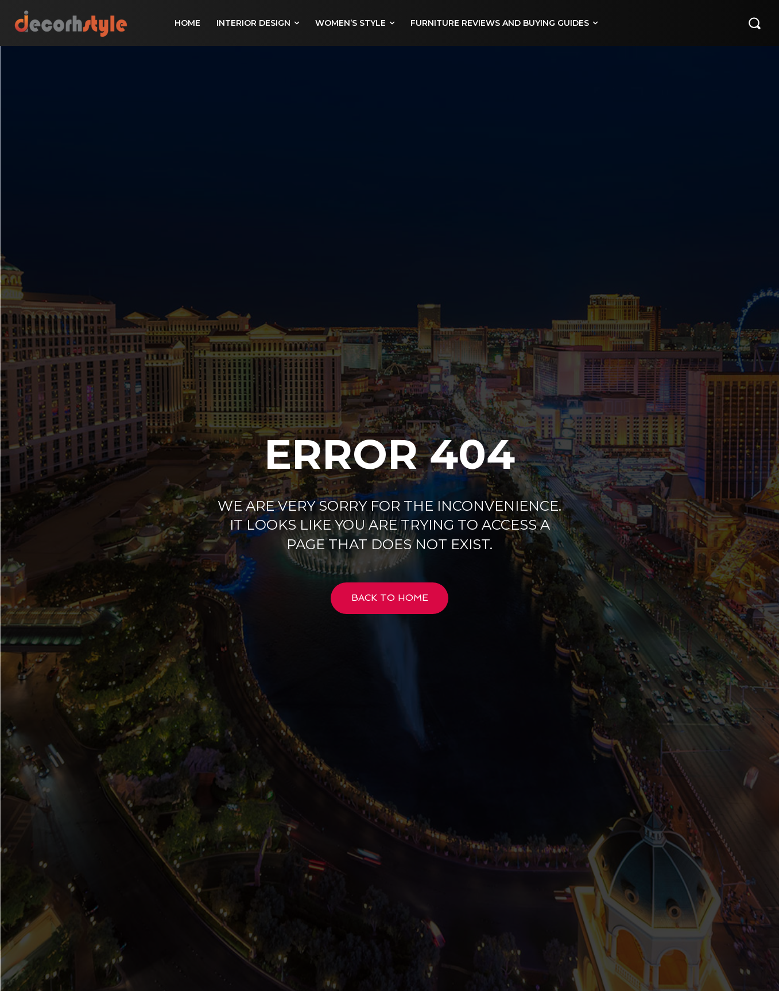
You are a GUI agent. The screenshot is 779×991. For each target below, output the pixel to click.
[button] (754, 23)
